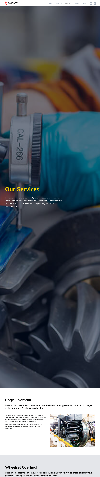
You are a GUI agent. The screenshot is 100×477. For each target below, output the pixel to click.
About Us (59, 3)
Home (50, 3)
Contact (84, 3)
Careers (76, 3)
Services (67, 3)
